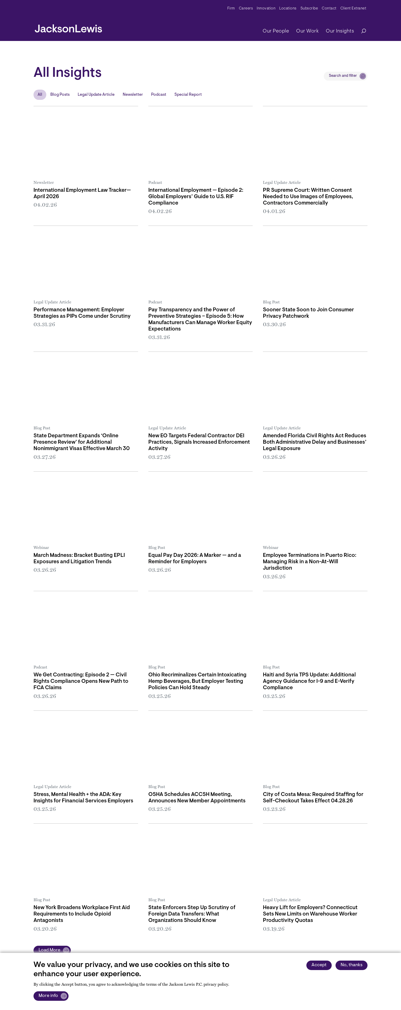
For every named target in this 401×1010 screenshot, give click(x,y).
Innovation (266, 8)
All (40, 95)
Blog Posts (60, 95)
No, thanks (351, 965)
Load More (49, 950)
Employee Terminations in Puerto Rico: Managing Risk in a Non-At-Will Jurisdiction (309, 562)
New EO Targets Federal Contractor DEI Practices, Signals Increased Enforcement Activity (199, 442)
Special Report (188, 95)
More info (48, 996)
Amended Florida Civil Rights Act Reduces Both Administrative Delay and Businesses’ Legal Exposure (314, 442)
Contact (329, 8)
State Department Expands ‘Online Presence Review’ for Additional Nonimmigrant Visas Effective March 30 (82, 442)
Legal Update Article (96, 95)
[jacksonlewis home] (68, 27)
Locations (288, 8)
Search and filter (343, 76)
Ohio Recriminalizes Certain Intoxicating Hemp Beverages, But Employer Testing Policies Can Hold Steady (197, 681)
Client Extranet (353, 8)
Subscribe (309, 8)
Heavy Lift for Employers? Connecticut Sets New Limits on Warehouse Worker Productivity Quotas (310, 914)
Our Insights (340, 31)
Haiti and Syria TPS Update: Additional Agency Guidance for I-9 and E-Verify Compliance (309, 681)
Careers (246, 8)
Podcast (158, 95)
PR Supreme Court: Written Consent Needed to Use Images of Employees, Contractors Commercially (308, 197)
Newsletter (133, 95)
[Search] (361, 31)
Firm (231, 8)
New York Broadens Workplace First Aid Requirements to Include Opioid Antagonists (82, 914)
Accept (319, 965)
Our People (276, 31)
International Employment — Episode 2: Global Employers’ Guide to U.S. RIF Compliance (195, 197)
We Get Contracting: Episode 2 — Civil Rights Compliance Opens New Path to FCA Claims (81, 681)
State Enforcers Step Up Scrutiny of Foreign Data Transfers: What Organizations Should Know (192, 914)
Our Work (307, 31)
